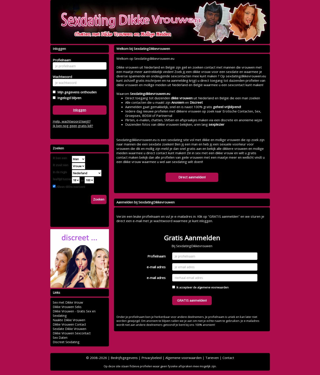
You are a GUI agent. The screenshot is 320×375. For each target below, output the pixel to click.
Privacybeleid (151, 357)
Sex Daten (60, 337)
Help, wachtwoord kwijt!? (72, 121)
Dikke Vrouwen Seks (67, 307)
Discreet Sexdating (66, 342)
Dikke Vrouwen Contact (69, 324)
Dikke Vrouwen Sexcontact (72, 333)
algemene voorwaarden (213, 287)
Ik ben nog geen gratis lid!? (73, 125)
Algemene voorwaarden (183, 357)
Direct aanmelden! (192, 177)
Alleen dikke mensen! (70, 186)
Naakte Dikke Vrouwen (69, 320)
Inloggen (79, 110)
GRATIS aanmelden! (192, 300)
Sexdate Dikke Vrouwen (69, 329)
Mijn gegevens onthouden (76, 92)
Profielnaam (156, 256)
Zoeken (98, 199)
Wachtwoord (61, 76)
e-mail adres (156, 267)
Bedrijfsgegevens (124, 357)
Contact (228, 357)
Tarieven (212, 357)
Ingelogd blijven (68, 98)
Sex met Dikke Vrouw (68, 302)
